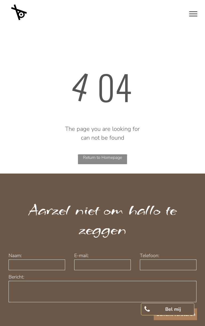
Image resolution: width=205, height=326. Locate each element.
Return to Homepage (102, 157)
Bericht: (16, 277)
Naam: (15, 255)
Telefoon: (149, 255)
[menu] (193, 14)
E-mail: (81, 255)
